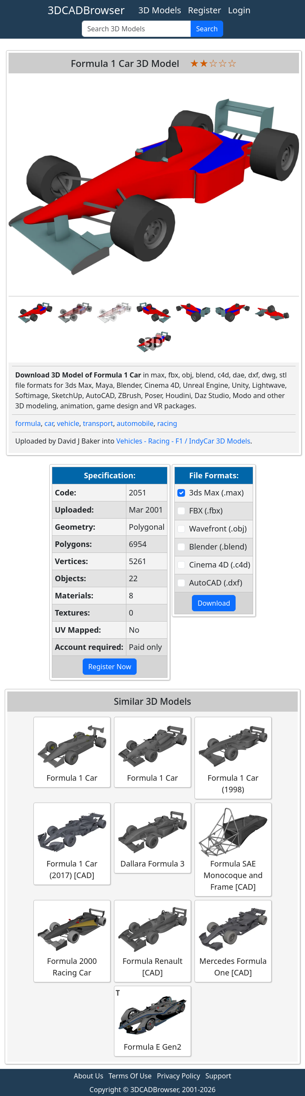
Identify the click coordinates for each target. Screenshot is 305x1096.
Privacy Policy (178, 1076)
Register (204, 10)
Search (207, 28)
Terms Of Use (130, 1076)
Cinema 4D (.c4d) (219, 564)
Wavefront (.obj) (217, 528)
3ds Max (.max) (216, 492)
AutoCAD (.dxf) (215, 582)
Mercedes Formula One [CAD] (233, 941)
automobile (135, 423)
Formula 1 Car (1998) (233, 757)
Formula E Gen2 (152, 1021)
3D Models (159, 10)
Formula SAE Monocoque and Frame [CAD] (233, 849)
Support (218, 1076)
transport (98, 423)
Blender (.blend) (218, 546)
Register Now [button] (109, 666)
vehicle (68, 423)
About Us (88, 1076)
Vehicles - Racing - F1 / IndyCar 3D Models (183, 441)
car (49, 423)
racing (167, 423)
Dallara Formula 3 (152, 837)
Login (239, 10)
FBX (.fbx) (205, 510)
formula (28, 423)
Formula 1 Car (72, 752)
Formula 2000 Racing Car (72, 941)
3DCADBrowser (86, 10)
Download (213, 603)
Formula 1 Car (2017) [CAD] (72, 843)
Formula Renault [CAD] (152, 941)
